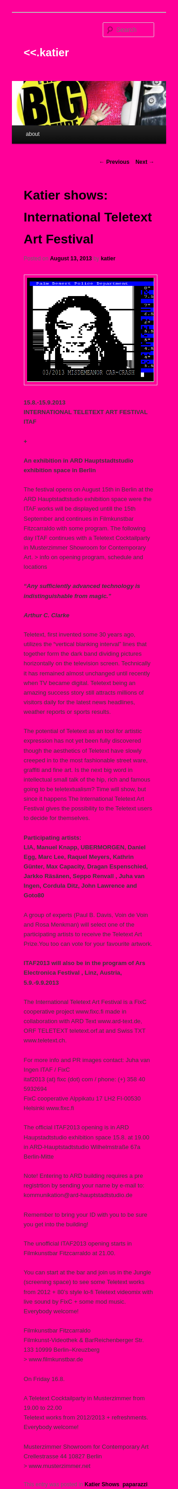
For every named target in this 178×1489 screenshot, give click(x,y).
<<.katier (46, 52)
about (32, 134)
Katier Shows (101, 1484)
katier (108, 258)
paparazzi (135, 1484)
